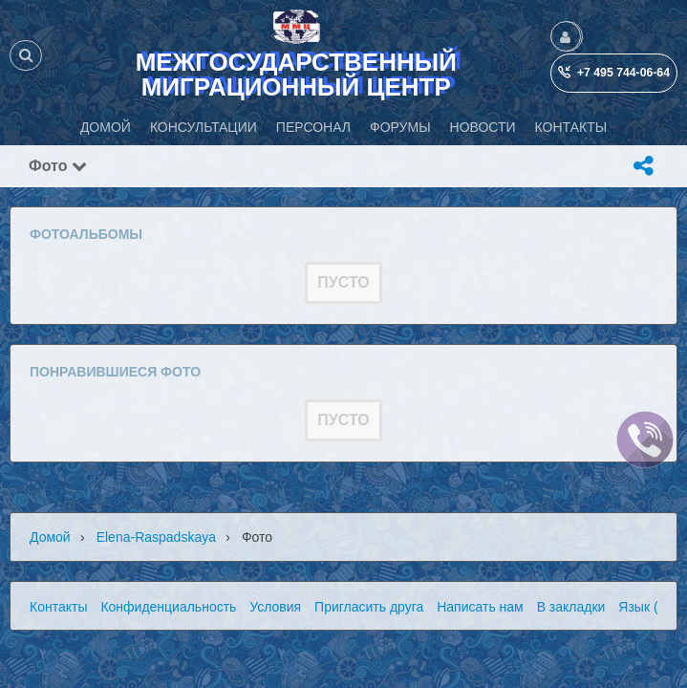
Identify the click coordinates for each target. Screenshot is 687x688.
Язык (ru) (646, 606)
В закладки (571, 606)
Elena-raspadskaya (156, 537)
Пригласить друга (368, 606)
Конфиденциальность (168, 606)
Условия (275, 606)
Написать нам (480, 606)
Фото (58, 166)
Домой (50, 537)
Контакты (58, 606)
